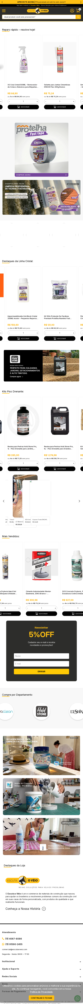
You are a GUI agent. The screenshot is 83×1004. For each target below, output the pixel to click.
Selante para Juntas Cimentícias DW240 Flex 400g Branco (57, 86)
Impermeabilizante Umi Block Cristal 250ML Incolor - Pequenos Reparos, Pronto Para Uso (22, 317)
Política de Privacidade (41, 991)
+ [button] (37, 101)
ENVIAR (41, 671)
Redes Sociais (9, 976)
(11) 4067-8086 (13, 938)
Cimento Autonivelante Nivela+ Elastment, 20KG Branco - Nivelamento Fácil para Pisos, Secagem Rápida (38, 592)
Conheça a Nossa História (23, 908)
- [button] (9, 101)
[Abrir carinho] (78, 11)
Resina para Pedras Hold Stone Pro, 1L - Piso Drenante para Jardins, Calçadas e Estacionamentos (22, 447)
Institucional (8, 961)
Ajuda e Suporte (10, 968)
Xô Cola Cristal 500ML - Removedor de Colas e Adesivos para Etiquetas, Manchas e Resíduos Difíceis (22, 86)
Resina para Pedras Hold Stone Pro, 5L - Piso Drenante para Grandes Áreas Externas (58, 447)
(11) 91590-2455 (13, 944)
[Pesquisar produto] (78, 17)
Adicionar (23, 107)
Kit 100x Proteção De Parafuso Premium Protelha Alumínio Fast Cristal (57, 317)
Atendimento (9, 932)
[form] (23, 101)
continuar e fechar (41, 998)
